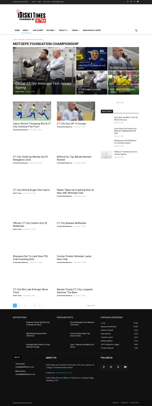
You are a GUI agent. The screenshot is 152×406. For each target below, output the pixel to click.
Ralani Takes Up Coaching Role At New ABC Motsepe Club (75, 191)
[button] (136, 30)
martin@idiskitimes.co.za (25, 374)
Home (15, 40)
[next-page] (40, 305)
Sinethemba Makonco (20, 130)
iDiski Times (17, 193)
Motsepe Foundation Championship (122, 86)
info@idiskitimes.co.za (63, 373)
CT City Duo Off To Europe (71, 123)
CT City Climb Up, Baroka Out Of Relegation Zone (30, 158)
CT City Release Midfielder (71, 223)
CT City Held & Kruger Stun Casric (31, 189)
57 (35, 305)
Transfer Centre (21, 79)
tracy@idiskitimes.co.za (24, 367)
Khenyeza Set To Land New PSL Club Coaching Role (30, 258)
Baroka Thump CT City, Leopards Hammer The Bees (75, 291)
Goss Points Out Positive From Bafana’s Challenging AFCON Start (125, 131)
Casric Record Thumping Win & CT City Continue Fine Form (32, 125)
